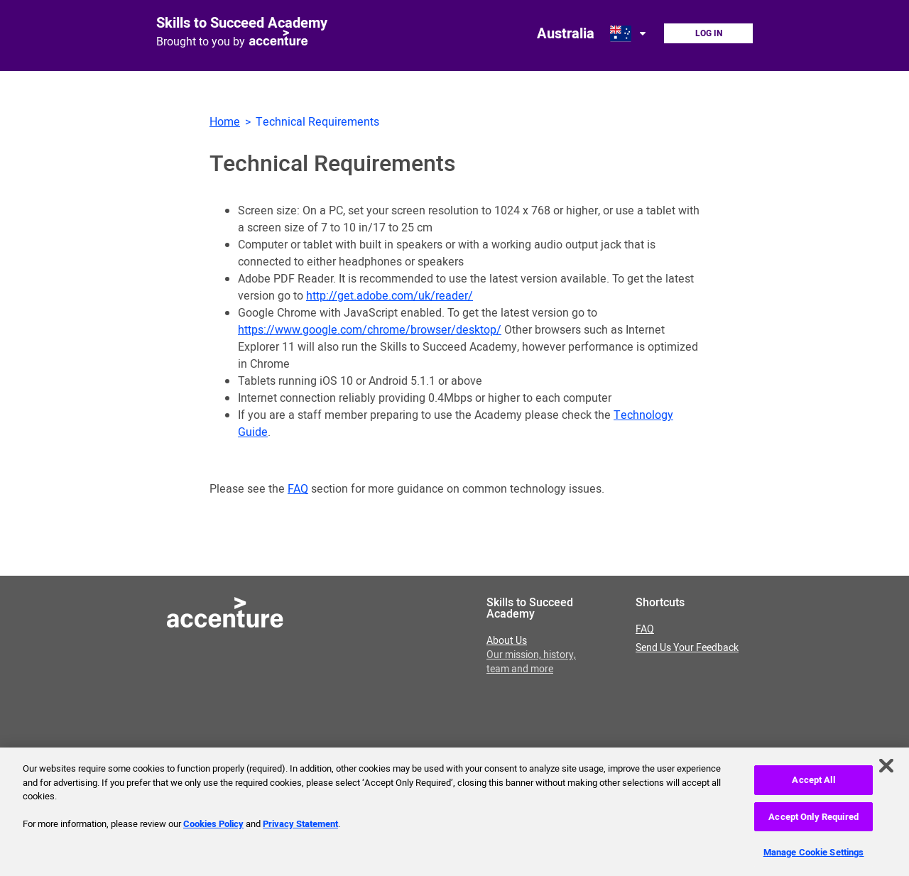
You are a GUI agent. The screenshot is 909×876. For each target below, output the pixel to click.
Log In (708, 33)
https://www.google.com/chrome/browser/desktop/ (369, 330)
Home (224, 122)
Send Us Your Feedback (687, 648)
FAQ (298, 489)
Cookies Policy (213, 827)
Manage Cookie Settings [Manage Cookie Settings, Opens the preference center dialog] (813, 856)
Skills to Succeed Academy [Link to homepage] (241, 23)
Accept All (813, 783)
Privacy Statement (300, 827)
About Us (531, 655)
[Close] (886, 768)
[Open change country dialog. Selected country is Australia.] (629, 33)
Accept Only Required (813, 820)
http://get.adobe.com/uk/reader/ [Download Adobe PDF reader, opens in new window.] (389, 296)
